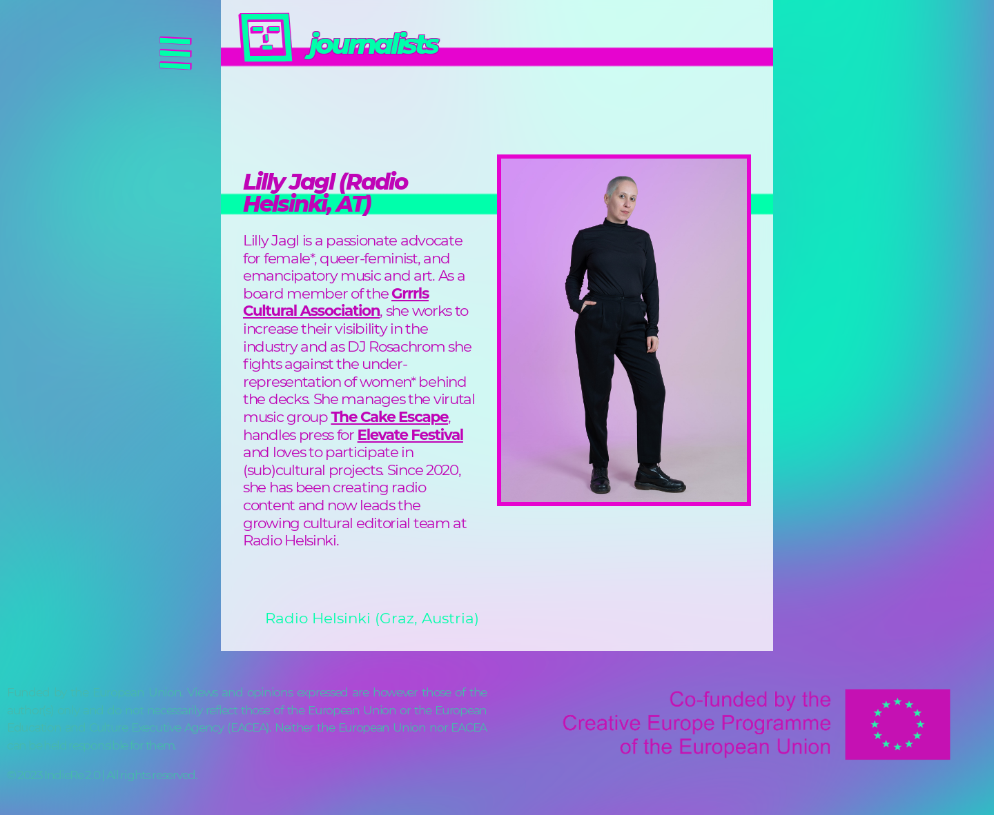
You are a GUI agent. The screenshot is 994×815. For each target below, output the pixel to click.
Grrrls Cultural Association (336, 302)
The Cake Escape (389, 416)
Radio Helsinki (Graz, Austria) (372, 618)
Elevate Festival (410, 434)
